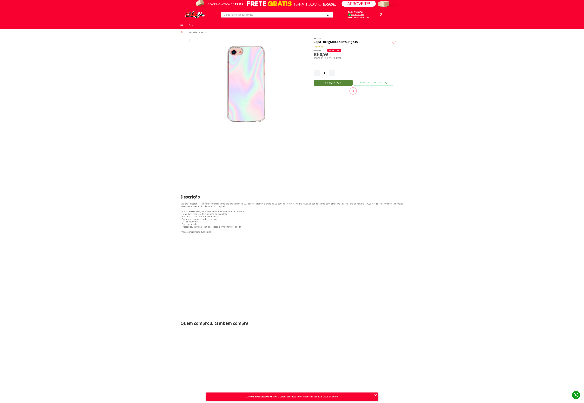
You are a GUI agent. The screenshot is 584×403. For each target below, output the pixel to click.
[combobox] (277, 15)
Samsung (204, 32)
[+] (332, 73)
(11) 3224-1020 (357, 14)
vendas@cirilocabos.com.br (360, 17)
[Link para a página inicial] (182, 32)
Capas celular (192, 32)
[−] (317, 73)
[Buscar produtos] (329, 14)
